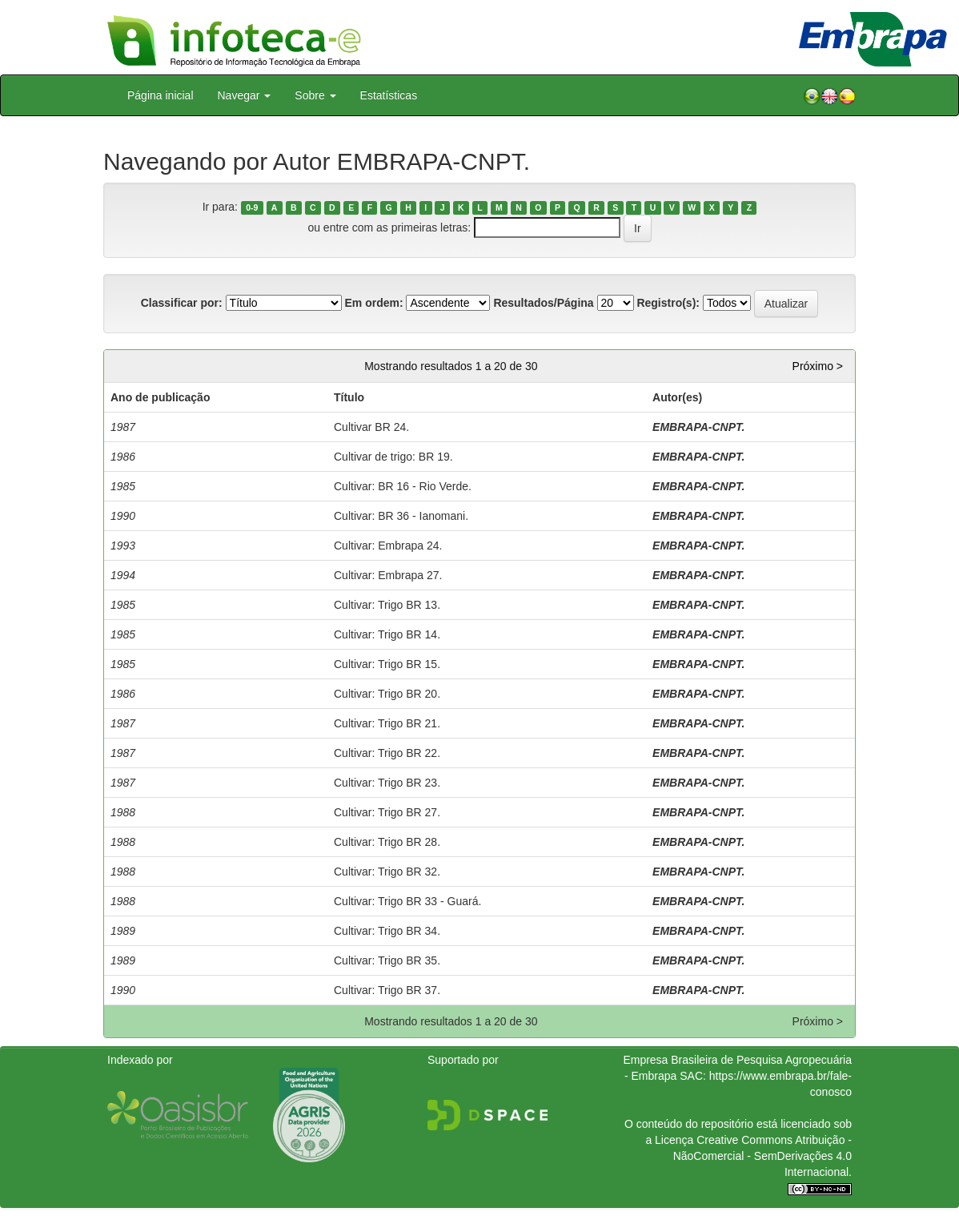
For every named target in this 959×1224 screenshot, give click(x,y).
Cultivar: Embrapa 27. (388, 575)
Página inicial (160, 95)
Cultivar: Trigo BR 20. (387, 693)
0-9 (252, 207)
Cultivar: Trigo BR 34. (387, 930)
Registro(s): (668, 302)
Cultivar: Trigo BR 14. (387, 634)
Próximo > (817, 366)
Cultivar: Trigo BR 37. (387, 990)
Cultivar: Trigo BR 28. (387, 841)
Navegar (244, 95)
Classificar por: (182, 302)
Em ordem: (373, 302)
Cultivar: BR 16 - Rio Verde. (402, 486)
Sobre (315, 95)
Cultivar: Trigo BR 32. (387, 871)
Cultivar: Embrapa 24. (388, 545)
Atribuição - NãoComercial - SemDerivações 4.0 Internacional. (762, 1155)
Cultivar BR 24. (371, 427)
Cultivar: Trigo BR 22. (387, 753)
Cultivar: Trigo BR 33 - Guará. (407, 901)
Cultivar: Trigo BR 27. (387, 812)
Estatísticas (389, 95)
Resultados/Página (543, 302)
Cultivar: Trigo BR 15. (387, 664)
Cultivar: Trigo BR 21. (387, 723)
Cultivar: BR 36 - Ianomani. (401, 515)
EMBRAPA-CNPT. (698, 427)
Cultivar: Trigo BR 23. (387, 782)
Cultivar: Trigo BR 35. (387, 960)
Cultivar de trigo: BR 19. (393, 456)
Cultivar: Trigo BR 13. (387, 604)
